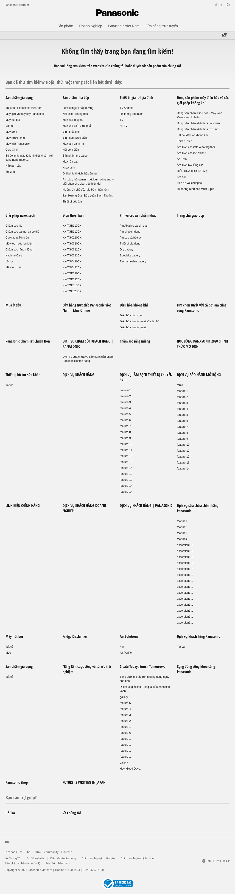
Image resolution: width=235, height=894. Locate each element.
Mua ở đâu (13, 305)
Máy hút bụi (13, 119)
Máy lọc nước (14, 267)
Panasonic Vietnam (17, 5)
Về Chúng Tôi (72, 812)
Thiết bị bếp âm (72, 201)
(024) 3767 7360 (93, 870)
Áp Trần (182, 159)
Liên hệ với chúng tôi (189, 183)
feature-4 (125, 408)
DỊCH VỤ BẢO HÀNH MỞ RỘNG (199, 374)
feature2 (182, 527)
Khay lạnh (69, 167)
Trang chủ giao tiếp (190, 215)
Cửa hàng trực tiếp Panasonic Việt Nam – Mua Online (87, 308)
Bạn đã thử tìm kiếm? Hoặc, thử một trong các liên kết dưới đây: (64, 82)
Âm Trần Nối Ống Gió (190, 165)
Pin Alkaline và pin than (134, 225)
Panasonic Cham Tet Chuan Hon (28, 341)
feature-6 (125, 420)
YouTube (25, 852)
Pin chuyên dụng (130, 231)
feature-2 (125, 396)
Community (51, 852)
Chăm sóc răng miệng (19, 249)
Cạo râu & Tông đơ (17, 237)
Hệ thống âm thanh (131, 113)
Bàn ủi (9, 125)
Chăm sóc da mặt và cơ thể (22, 231)
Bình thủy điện (71, 131)
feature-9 (125, 438)
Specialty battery (130, 255)
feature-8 (125, 432)
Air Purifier (126, 652)
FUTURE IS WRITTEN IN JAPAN (84, 782)
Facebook (11, 852)
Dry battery (126, 249)
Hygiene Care (14, 255)
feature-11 (126, 450)
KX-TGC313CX (72, 255)
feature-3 (125, 402)
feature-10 (126, 444)
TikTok (37, 852)
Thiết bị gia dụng (130, 243)
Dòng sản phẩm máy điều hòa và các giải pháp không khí (203, 100)
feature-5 (125, 414)
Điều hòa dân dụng (131, 315)
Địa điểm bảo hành (58, 863)
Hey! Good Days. (130, 768)
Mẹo (8, 652)
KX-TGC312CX (72, 249)
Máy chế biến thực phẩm (78, 125)
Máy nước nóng (15, 137)
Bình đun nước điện (75, 137)
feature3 (182, 533)
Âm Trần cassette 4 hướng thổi (196, 147)
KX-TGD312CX (72, 279)
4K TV (123, 125)
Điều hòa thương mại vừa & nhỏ (139, 321)
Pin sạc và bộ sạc (131, 237)
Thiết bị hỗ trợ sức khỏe (23, 374)
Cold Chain (12, 149)
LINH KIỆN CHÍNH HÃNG (23, 505)
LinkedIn (66, 852)
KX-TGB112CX (72, 231)
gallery (124, 697)
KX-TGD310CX (72, 273)
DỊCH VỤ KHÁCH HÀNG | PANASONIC (146, 505)
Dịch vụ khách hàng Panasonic (198, 636)
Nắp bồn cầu (13, 165)
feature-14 (126, 467)
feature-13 (126, 462)
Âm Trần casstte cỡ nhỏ (191, 153)
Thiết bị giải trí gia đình (136, 97)
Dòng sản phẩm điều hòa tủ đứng (197, 129)
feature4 (182, 539)
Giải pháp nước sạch (20, 215)
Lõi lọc (10, 261)
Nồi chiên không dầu (75, 113)
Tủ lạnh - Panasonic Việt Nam (24, 108)
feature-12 (126, 456)
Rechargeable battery (133, 261)
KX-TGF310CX (72, 285)
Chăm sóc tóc (14, 225)
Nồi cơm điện (71, 149)
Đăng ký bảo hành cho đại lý (22, 863)
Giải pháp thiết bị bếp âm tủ (80, 173)
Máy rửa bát (70, 161)
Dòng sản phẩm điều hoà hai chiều (198, 123)
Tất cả (9, 385)
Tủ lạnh (10, 171)
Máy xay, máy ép (73, 119)
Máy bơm (11, 131)
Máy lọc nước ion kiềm (19, 243)
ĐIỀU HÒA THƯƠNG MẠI (192, 171)
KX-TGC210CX (72, 237)
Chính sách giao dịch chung (138, 858)
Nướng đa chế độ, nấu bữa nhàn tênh (86, 189)
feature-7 (125, 426)
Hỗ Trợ (10, 812)
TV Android (126, 108)
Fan (122, 646)
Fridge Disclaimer (75, 636)
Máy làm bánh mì (73, 143)
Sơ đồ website (36, 858)
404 (7, 842)
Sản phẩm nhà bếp (76, 97)
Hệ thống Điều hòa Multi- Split (195, 189)
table (180, 385)
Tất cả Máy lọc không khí (192, 135)
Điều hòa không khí (134, 305)
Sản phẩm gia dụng (19, 97)
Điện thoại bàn (73, 215)
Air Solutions (129, 636)
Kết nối (181, 177)
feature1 (182, 521)
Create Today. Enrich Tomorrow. (142, 666)
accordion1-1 (185, 545)
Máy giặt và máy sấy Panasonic (25, 113)
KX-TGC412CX (72, 267)
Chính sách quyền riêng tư (98, 858)
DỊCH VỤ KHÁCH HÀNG (78, 374)
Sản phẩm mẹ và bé (75, 155)
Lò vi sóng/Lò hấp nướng (78, 108)
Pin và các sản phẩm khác (138, 215)
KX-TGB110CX (72, 225)
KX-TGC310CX (72, 243)
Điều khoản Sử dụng (63, 858)
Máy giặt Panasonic (18, 143)
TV (121, 119)
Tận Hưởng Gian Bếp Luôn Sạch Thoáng (88, 195)
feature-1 (125, 390)
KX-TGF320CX (72, 291)
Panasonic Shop (17, 782)
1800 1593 (73, 870)
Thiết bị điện (184, 141)
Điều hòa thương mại (133, 327)
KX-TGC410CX (72, 261)
